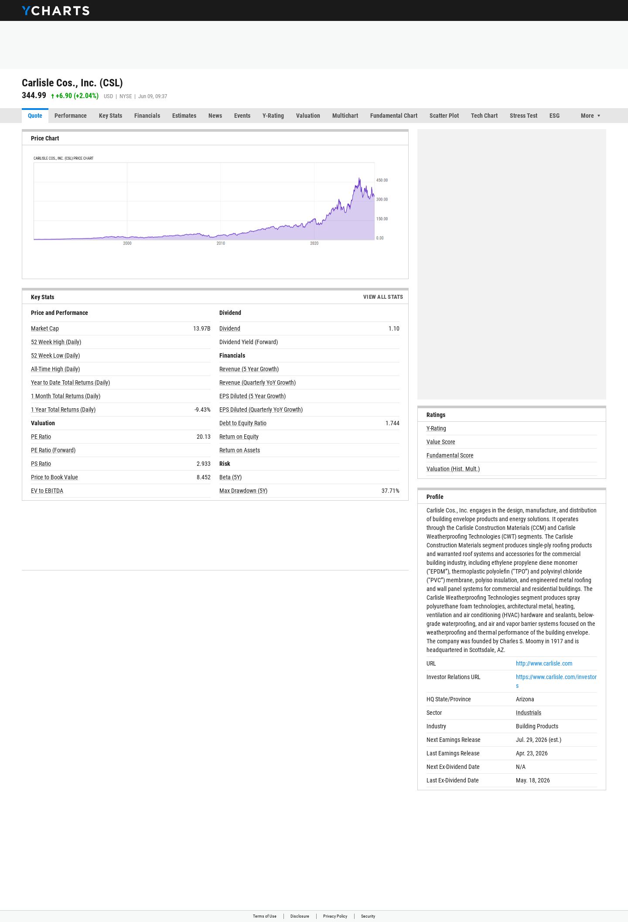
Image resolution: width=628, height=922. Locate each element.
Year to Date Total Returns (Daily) (70, 382)
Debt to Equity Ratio (242, 423)
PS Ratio (41, 463)
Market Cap (45, 328)
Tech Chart (484, 115)
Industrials (528, 712)
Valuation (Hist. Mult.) (453, 468)
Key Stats (110, 115)
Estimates (184, 115)
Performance (71, 115)
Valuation (308, 115)
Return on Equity (239, 436)
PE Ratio (41, 436)
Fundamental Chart (393, 115)
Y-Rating (273, 115)
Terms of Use (264, 916)
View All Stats (383, 297)
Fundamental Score (450, 455)
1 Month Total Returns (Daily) (65, 396)
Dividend (229, 328)
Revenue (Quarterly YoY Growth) (257, 382)
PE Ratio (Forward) (53, 450)
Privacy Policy (335, 916)
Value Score (441, 441)
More (587, 115)
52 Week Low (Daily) (55, 355)
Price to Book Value (54, 477)
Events (242, 115)
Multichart (345, 115)
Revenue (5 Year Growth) (249, 368)
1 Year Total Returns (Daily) (63, 409)
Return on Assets (239, 450)
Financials (147, 115)
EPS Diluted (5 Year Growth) (252, 396)
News (215, 115)
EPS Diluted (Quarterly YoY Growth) (261, 409)
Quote (35, 115)
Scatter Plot (444, 115)
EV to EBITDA (47, 490)
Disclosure (299, 916)
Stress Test (523, 115)
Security (368, 916)
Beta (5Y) (230, 477)
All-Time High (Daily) (55, 368)
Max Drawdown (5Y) (243, 490)
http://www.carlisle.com (544, 663)
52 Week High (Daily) (56, 341)
